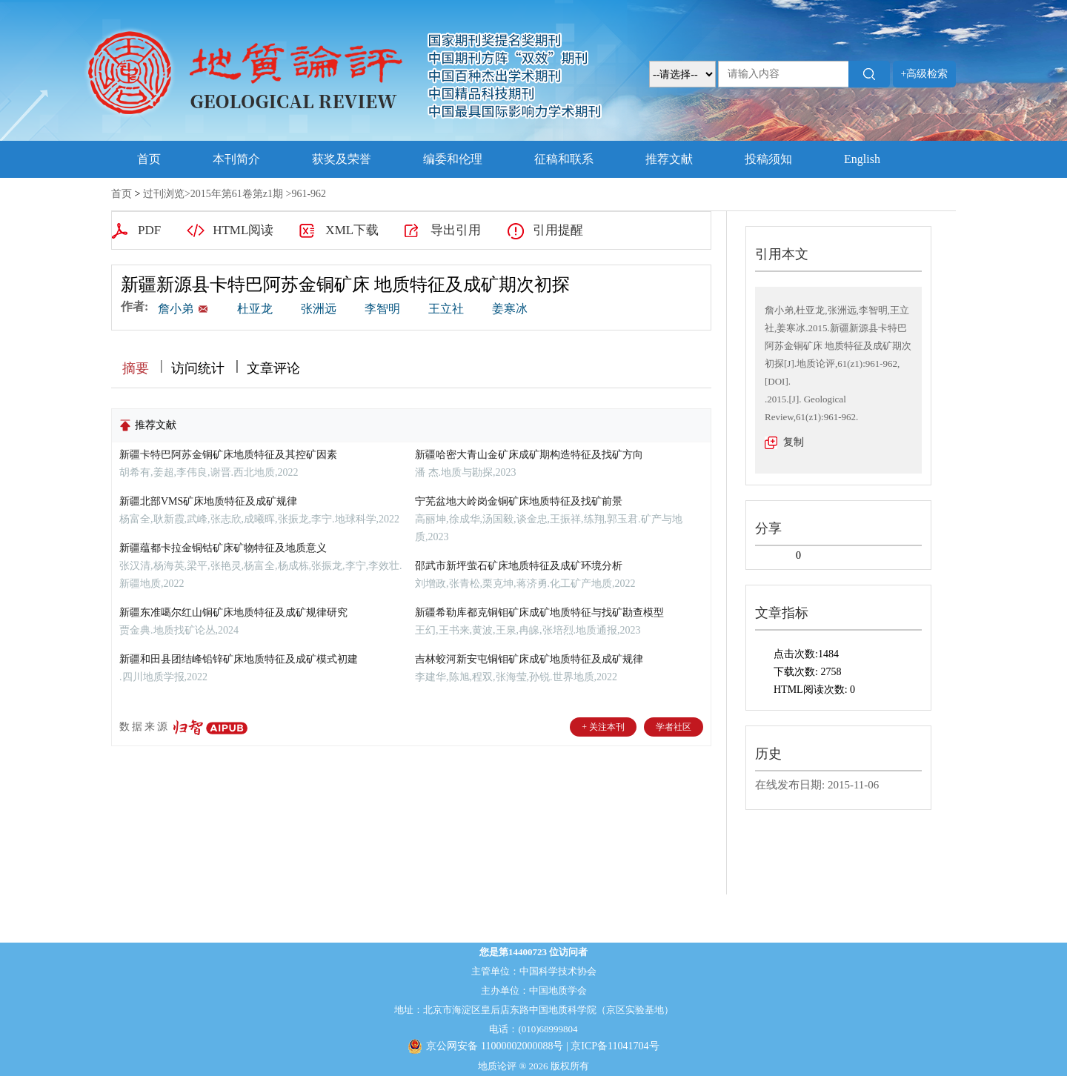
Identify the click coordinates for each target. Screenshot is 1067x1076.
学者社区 (673, 727)
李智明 (382, 308)
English (862, 159)
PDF (149, 230)
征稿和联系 (564, 159)
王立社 (446, 308)
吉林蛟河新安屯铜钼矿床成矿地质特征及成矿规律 (529, 659)
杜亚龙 (255, 308)
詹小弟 (177, 308)
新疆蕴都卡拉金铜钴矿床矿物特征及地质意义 (223, 548)
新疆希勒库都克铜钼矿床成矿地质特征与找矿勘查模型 (539, 612)
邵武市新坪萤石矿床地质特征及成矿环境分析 (518, 565)
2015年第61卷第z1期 (236, 193)
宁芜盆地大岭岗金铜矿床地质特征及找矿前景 (518, 501)
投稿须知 (768, 159)
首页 (149, 159)
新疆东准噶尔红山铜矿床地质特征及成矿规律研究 (233, 612)
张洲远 (318, 308)
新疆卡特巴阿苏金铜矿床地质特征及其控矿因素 (228, 454)
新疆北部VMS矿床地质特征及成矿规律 (208, 501)
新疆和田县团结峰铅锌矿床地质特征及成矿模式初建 (238, 659)
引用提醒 (558, 230)
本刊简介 (236, 159)
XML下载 (352, 230)
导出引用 (456, 230)
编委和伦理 (452, 159)
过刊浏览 (164, 193)
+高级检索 (924, 73)
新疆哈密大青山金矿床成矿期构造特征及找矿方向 (529, 454)
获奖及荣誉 (341, 159)
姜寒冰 (510, 308)
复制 (793, 442)
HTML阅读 (243, 230)
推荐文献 (669, 159)
